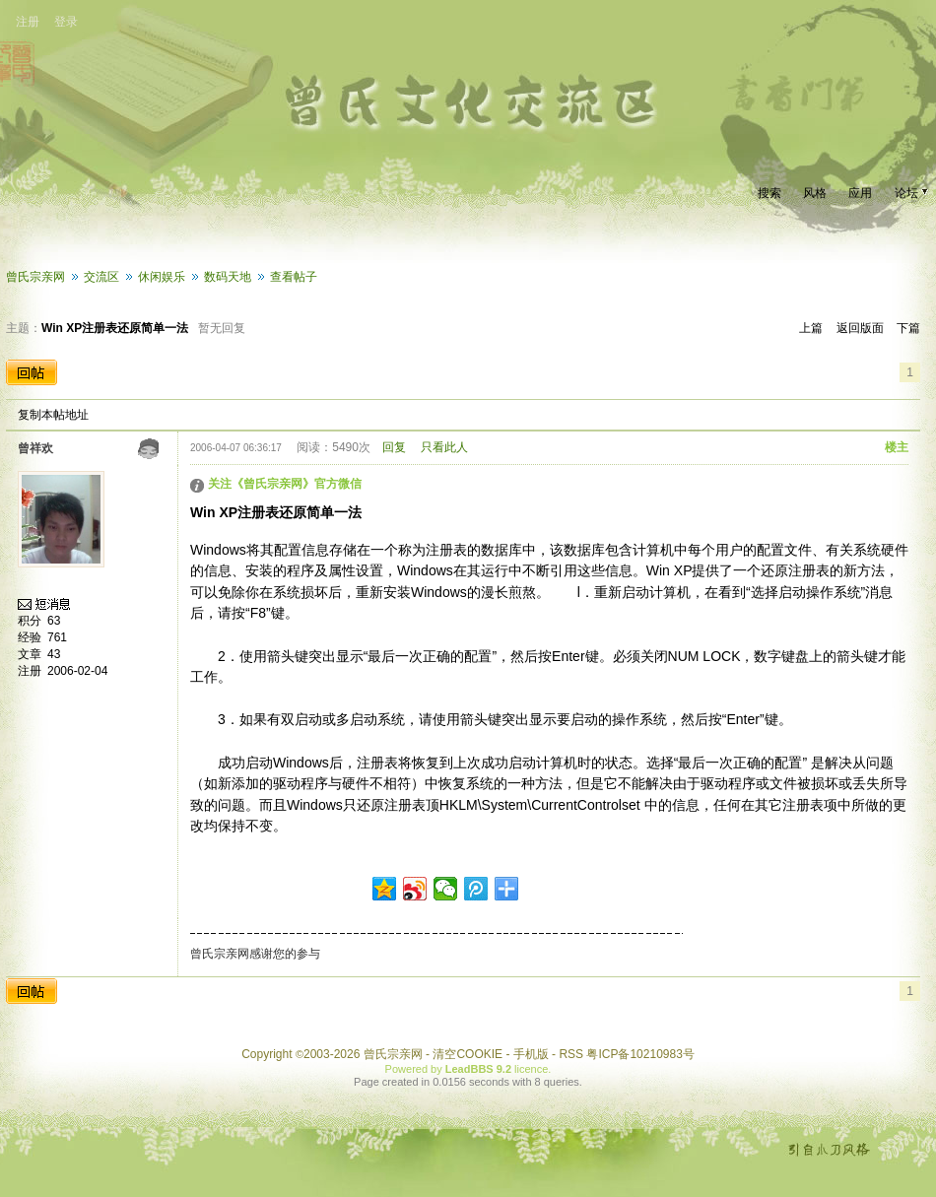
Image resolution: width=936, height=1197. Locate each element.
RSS (571, 1054)
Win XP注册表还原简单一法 (114, 328)
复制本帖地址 (53, 415)
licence (531, 1069)
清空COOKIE (467, 1054)
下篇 (908, 328)
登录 (66, 22)
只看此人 (444, 447)
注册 (27, 22)
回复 (394, 447)
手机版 (531, 1054)
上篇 (811, 328)
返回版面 (860, 328)
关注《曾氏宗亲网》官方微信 (285, 484)
